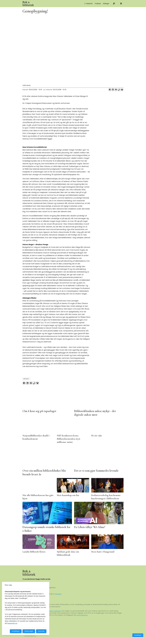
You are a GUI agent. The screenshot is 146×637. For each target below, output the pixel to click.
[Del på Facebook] (109, 89)
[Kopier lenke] (118, 89)
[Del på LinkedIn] (112, 89)
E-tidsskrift (89, 3)
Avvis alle (41, 631)
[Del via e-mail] (115, 89)
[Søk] (114, 3)
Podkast (98, 3)
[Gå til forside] (43, 3)
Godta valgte (28, 631)
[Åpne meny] (121, 3)
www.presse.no (82, 615)
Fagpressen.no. (12, 623)
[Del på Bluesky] (121, 89)
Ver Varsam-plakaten (53, 611)
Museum (58, 594)
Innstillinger (137, 635)
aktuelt (26, 379)
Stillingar (106, 3)
